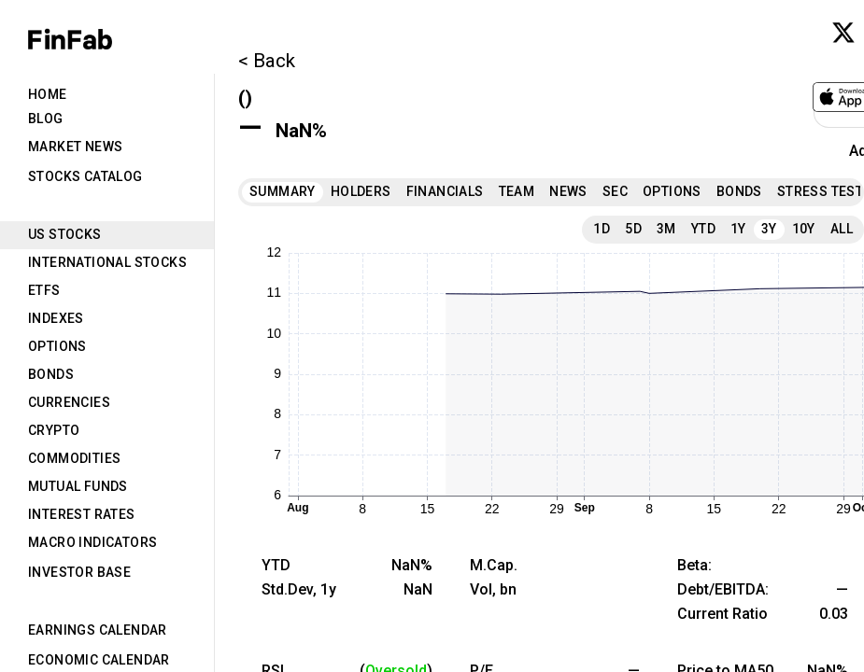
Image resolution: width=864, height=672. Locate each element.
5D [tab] (633, 228)
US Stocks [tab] (65, 234)
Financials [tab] (445, 191)
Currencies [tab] (69, 402)
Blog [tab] (46, 118)
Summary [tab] (282, 191)
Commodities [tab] (74, 458)
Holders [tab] (361, 191)
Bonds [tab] (51, 374)
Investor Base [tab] (79, 572)
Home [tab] (47, 94)
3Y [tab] (769, 228)
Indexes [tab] (56, 318)
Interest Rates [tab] (81, 514)
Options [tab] (57, 346)
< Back (266, 60)
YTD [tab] (703, 228)
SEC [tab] (615, 191)
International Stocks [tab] (107, 262)
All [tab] (841, 228)
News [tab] (568, 191)
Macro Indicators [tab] (92, 542)
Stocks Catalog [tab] (85, 176)
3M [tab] (666, 228)
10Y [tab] (803, 228)
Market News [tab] (75, 146)
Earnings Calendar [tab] (97, 630)
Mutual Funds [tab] (78, 486)
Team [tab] (517, 191)
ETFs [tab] (44, 290)
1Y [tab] (738, 228)
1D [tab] (601, 228)
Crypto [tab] (53, 430)
